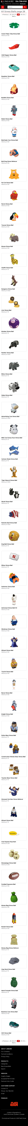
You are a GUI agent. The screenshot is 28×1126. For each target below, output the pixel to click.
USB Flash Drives (21, 1118)
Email (2, 1093)
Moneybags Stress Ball (8, 863)
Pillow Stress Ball (6, 565)
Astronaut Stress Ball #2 (9, 608)
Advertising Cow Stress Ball (10, 416)
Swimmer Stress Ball (8, 586)
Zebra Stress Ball (6, 395)
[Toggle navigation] (2, 7)
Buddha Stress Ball (7, 97)
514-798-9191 (21, 1)
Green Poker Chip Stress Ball (10, 34)
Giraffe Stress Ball (7, 267)
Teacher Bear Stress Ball (9, 778)
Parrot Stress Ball (7, 204)
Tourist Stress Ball (7, 671)
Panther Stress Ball (7, 352)
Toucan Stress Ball (7, 225)
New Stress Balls (6, 1066)
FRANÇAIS (23, 4)
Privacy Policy (5, 1056)
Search (3, 1069)
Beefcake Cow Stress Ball (9, 140)
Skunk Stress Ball (7, 501)
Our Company (5, 1051)
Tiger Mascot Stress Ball (9, 480)
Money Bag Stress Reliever (10, 948)
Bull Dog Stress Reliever (9, 161)
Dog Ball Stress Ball (7, 544)
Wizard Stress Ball (7, 650)
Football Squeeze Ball (8, 884)
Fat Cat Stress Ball (7, 182)
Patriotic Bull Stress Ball (9, 523)
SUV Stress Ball (6, 1033)
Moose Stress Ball (7, 246)
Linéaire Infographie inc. (14, 1112)
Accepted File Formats (8, 1078)
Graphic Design (5, 1076)
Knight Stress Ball (7, 714)
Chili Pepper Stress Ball (8, 55)
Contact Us (4, 1088)
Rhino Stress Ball (6, 374)
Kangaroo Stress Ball (8, 289)
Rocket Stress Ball (7, 926)
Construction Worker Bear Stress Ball (13, 756)
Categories (4, 1064)
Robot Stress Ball (6, 119)
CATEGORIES (15, 4)
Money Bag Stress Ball (8, 905)
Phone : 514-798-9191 (7, 1091)
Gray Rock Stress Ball (8, 969)
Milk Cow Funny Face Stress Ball (11, 437)
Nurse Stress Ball (6, 693)
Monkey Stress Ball (7, 331)
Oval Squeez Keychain (8, 841)
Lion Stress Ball (6, 310)
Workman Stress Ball (8, 629)
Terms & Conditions (7, 1054)
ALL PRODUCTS (6, 4)
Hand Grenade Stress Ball (9, 990)
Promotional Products (8, 1118)
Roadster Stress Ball (7, 76)
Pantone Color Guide (7, 1081)
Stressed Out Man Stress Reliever (12, 799)
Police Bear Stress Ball (8, 735)
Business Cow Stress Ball (9, 1012)
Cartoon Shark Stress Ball (9, 459)
